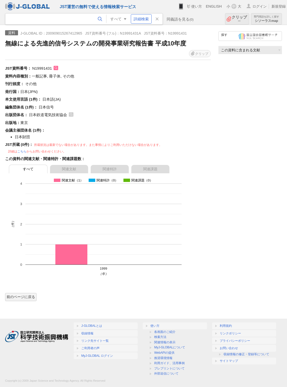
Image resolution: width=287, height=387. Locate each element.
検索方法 (160, 337)
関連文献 (69, 169)
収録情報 (87, 333)
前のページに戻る (21, 297)
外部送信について (166, 373)
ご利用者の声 (90, 348)
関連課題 (150, 169)
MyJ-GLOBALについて (169, 347)
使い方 (196, 6)
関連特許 (110, 169)
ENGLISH (214, 6)
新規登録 (279, 6)
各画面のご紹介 (165, 332)
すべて (28, 169)
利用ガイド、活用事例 (169, 363)
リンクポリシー (230, 333)
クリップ (239, 19)
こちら (21, 151)
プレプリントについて (169, 368)
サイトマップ (229, 361)
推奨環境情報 (163, 358)
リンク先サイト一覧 (95, 341)
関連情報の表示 (165, 342)
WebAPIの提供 (164, 352)
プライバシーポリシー (235, 341)
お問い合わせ (229, 348)
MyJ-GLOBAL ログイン (97, 356)
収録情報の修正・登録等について (246, 354)
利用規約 (226, 326)
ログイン (259, 6)
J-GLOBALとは (91, 326)
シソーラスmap (266, 19)
